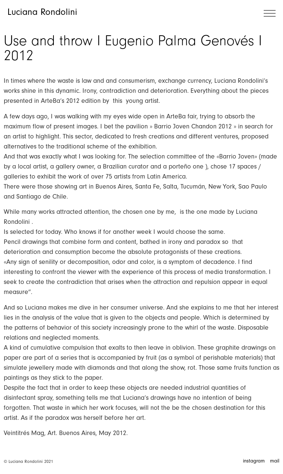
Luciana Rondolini (42, 12)
